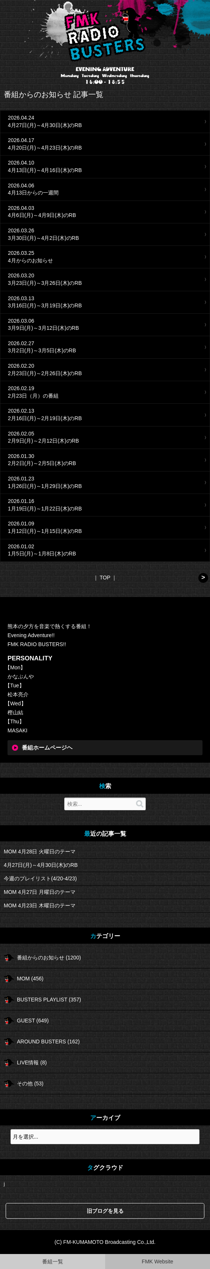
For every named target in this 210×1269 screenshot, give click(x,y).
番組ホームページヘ (47, 748)
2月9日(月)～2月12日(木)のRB (43, 441)
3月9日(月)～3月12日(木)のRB (43, 328)
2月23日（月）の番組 (33, 396)
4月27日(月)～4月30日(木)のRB (45, 125)
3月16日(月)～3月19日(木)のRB (45, 305)
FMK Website (157, 1262)
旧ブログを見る (105, 1211)
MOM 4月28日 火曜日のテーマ (40, 851)
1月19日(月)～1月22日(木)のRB (45, 509)
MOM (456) (30, 979)
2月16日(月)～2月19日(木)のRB (45, 418)
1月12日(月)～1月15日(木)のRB (45, 531)
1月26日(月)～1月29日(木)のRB (45, 486)
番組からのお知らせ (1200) (49, 958)
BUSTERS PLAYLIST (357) (49, 1000)
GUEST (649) (33, 1021)
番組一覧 (52, 1262)
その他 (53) (30, 1083)
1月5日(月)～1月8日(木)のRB (42, 554)
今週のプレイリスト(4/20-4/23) (40, 878)
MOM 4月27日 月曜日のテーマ (40, 892)
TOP (105, 578)
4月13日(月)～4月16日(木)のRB (45, 170)
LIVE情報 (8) (32, 1062)
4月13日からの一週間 (33, 193)
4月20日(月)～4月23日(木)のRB (45, 148)
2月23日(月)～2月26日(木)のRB (45, 373)
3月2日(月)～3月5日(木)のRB (42, 350)
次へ (203, 578)
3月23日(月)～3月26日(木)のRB (45, 283)
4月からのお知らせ (30, 260)
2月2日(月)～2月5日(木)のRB (42, 463)
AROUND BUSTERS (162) (48, 1042)
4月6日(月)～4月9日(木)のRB (42, 215)
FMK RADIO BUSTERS (105, 34)
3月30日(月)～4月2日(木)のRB (43, 238)
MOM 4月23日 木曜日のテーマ (40, 905)
